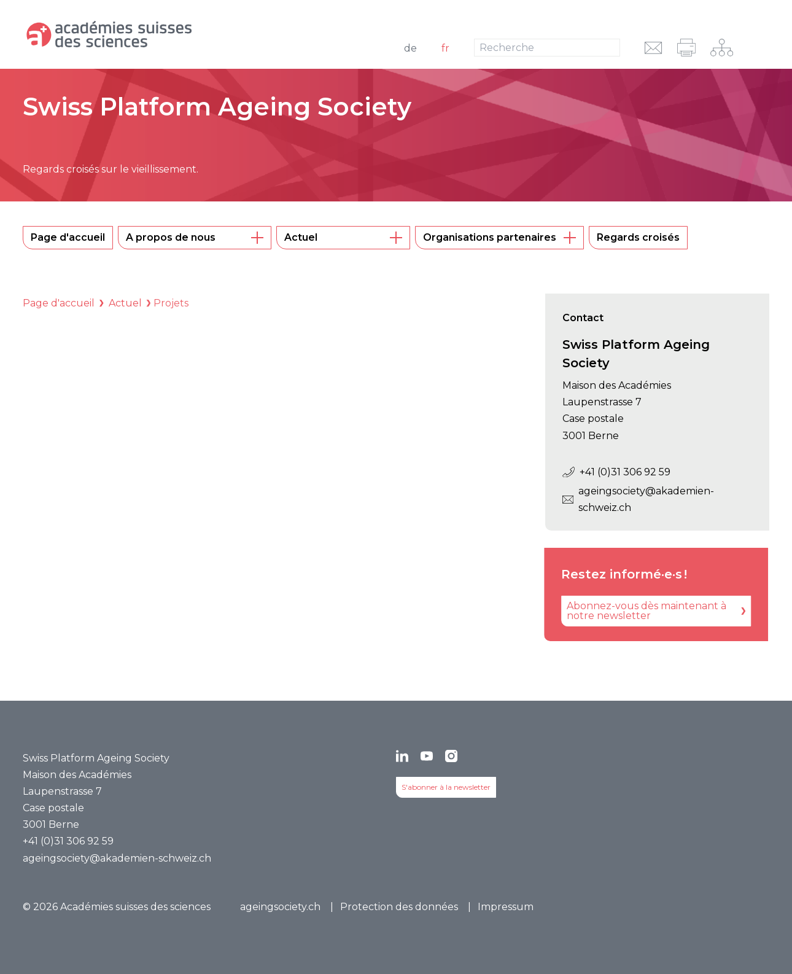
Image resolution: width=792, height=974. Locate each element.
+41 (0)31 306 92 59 (616, 472)
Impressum (506, 907)
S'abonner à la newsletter (446, 787)
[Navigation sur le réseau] (721, 47)
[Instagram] (451, 756)
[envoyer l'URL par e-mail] (653, 47)
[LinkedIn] (402, 756)
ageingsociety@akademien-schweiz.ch (638, 499)
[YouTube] (427, 756)
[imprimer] (686, 47)
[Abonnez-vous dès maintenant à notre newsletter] (642, 611)
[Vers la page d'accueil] (158, 34)
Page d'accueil (59, 303)
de (410, 48)
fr (445, 48)
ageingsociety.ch (280, 907)
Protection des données (399, 907)
